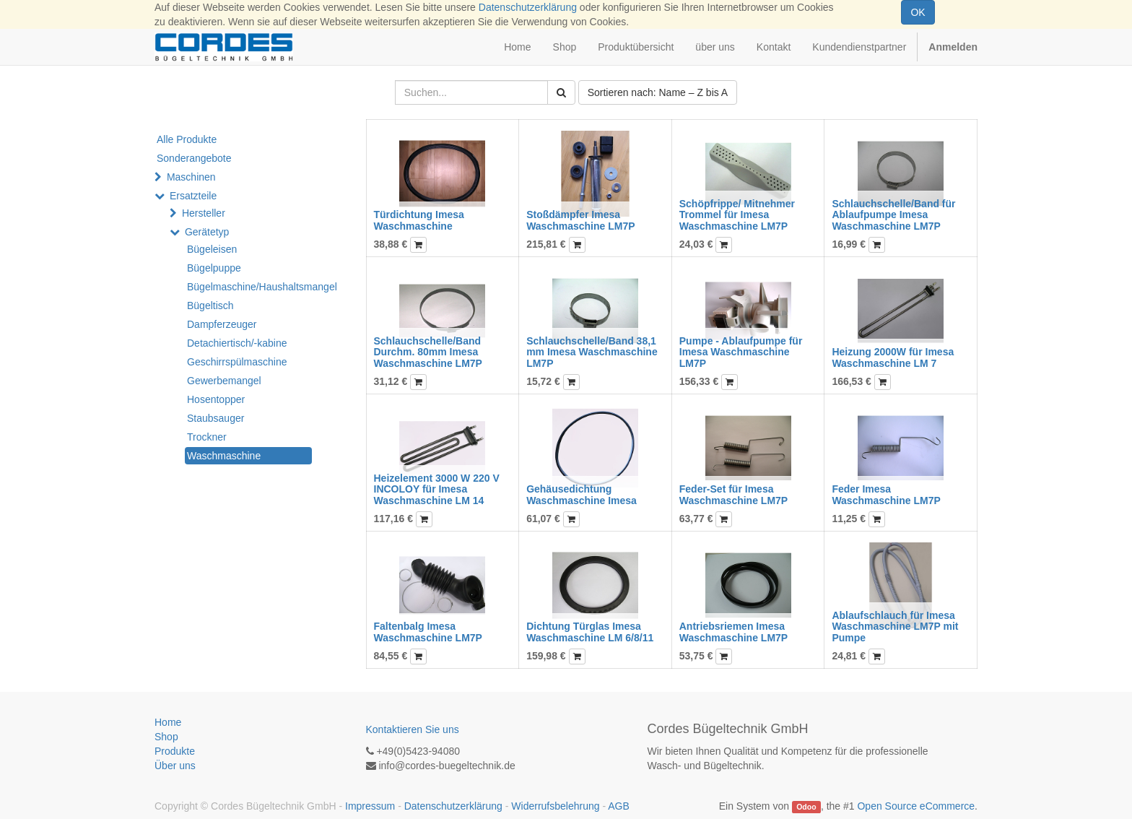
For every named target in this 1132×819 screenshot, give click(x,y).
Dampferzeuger (222, 324)
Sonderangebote (194, 158)
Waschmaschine (224, 456)
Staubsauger (215, 418)
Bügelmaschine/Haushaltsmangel (249, 286)
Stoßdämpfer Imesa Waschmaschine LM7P (580, 220)
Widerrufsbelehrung (555, 806)
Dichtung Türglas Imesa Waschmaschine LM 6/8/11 (589, 631)
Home (167, 722)
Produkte (174, 751)
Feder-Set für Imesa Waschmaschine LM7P (733, 494)
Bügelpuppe (214, 268)
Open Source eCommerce (916, 806)
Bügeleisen (212, 249)
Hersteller (203, 213)
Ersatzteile (193, 196)
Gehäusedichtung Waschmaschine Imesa (581, 494)
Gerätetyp (207, 232)
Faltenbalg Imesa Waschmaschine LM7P (428, 631)
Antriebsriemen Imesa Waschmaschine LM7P (733, 631)
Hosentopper (216, 399)
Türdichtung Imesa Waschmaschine (419, 220)
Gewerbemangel (224, 380)
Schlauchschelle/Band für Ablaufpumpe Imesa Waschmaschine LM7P (893, 215)
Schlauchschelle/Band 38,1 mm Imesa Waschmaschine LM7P (592, 352)
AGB (619, 806)
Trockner (207, 437)
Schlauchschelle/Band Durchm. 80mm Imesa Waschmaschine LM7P (428, 352)
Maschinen (191, 177)
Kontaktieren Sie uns (412, 729)
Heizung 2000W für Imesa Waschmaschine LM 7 (893, 357)
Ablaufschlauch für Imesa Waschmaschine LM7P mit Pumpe (895, 627)
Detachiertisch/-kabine (237, 343)
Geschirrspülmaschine (237, 362)
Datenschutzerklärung (528, 7)
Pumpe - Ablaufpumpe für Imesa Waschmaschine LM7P (741, 352)
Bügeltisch (210, 305)
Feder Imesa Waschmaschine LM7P (886, 494)
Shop (166, 736)
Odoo (806, 806)
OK (917, 12)
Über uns (175, 765)
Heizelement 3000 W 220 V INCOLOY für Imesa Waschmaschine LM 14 (437, 489)
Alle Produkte (187, 139)
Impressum (370, 806)
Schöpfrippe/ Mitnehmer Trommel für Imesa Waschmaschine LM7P (737, 215)
